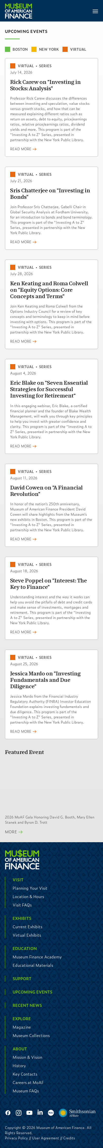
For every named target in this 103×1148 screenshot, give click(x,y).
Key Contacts (25, 1074)
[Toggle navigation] (95, 11)
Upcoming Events (32, 992)
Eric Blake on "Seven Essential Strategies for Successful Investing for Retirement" (49, 389)
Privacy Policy (16, 1137)
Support (22, 978)
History (19, 1065)
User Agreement (45, 1137)
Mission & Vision (27, 1057)
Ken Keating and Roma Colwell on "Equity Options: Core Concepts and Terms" (49, 290)
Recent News (27, 1005)
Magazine (22, 1027)
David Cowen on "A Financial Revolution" (46, 491)
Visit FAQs (22, 905)
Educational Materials (33, 965)
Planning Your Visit (30, 888)
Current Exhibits (27, 926)
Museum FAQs (26, 1091)
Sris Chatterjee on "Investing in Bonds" (50, 193)
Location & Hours (28, 896)
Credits (69, 1137)
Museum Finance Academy (37, 957)
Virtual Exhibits (27, 935)
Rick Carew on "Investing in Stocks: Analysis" (45, 85)
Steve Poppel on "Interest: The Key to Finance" (48, 583)
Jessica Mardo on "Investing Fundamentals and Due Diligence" (45, 680)
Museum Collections (31, 1035)
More (11, 832)
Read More (20, 148)
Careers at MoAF (28, 1082)
